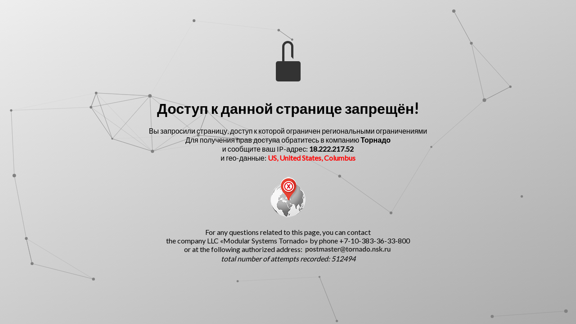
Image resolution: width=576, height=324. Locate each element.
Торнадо (375, 139)
